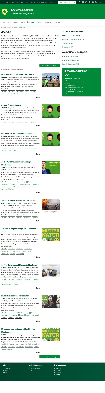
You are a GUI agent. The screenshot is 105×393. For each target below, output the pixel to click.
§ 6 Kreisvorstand (69, 94)
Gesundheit (20, 94)
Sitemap (33, 2)
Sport (3, 97)
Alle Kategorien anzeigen (49, 65)
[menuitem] (6, 2)
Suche (38, 2)
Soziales (33, 94)
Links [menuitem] (100, 2)
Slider (27, 94)
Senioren (27, 154)
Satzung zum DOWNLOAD (72, 79)
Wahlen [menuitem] (48, 22)
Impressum (44, 2)
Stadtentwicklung (7, 296)
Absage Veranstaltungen (12, 108)
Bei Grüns (11, 94)
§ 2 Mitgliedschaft (69, 85)
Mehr (37, 100)
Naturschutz (16, 193)
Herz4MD (4, 294)
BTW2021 (19, 292)
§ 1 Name (67, 83)
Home (6, 2)
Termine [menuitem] (57, 22)
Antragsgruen (19, 2)
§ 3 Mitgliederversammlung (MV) (74, 87)
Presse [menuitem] (39, 22)
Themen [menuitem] (22, 22)
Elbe (18, 188)
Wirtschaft (12, 156)
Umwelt (10, 97)
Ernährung (31, 188)
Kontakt (12, 2)
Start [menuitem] (4, 22)
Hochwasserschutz (25, 190)
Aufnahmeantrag (7, 380)
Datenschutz (52, 2)
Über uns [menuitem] (30, 22)
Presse (24, 260)
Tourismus (5, 195)
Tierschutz (30, 193)
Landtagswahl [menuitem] (13, 22)
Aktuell (4, 94)
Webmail (27, 2)
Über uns (22, 27)
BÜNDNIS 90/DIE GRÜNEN (24, 10)
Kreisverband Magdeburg (9, 27)
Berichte (19, 226)
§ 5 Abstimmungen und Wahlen (73, 92)
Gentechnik (5, 190)
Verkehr (16, 97)
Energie (24, 188)
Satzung (5, 382)
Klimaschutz (35, 190)
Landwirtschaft (6, 193)
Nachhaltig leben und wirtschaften (17, 307)
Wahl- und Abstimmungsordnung (74, 81)
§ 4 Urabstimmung (69, 89)
